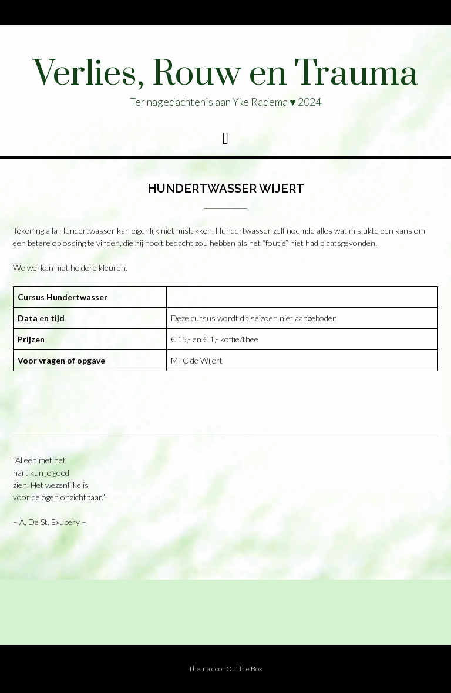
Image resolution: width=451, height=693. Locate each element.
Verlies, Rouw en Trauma (225, 74)
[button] (225, 138)
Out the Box (244, 668)
